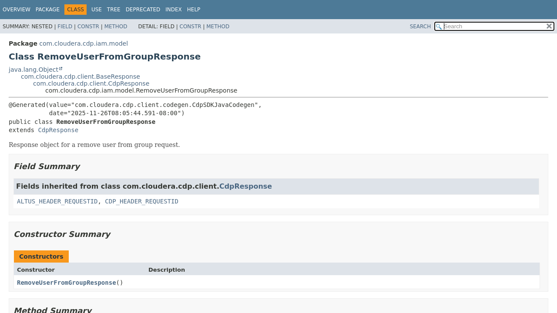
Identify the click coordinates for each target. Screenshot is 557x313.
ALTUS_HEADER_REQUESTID (57, 201)
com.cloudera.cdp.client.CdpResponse (91, 83)
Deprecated (143, 10)
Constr (88, 26)
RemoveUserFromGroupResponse (66, 282)
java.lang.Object (33, 69)
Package (48, 10)
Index (173, 10)
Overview (16, 10)
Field (64, 26)
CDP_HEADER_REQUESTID (141, 201)
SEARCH (420, 26)
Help (194, 10)
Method (116, 26)
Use (96, 10)
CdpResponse (58, 130)
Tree (114, 10)
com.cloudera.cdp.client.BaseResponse (80, 76)
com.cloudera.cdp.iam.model (83, 43)
